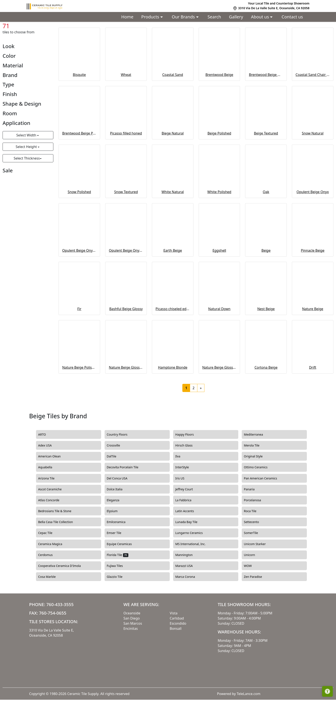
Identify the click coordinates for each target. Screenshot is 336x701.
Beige (36, 31)
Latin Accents (187, 533)
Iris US (183, 500)
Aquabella (48, 489)
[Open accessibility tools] (327, 691)
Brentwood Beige (219, 96)
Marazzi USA (187, 588)
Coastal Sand (172, 96)
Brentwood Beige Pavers (79, 155)
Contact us (292, 17)
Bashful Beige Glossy (126, 330)
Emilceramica (119, 544)
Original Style (256, 478)
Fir (79, 330)
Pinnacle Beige (312, 272)
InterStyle (184, 489)
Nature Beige (312, 330)
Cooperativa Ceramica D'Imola (62, 588)
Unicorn (252, 577)
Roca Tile (253, 533)
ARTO (46, 456)
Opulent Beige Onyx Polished (79, 272)
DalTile (115, 478)
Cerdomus (48, 577)
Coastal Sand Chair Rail (313, 96)
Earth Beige (172, 272)
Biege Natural (173, 155)
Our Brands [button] (184, 17)
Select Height (27, 168)
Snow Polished (79, 213)
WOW (251, 588)
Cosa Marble (50, 598)
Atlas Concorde (52, 522)
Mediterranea (256, 456)
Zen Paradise (255, 598)
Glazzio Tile (118, 598)
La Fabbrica (186, 522)
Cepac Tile (48, 555)
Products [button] (150, 17)
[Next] (200, 410)
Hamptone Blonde (172, 389)
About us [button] (260, 17)
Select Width (26, 157)
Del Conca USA (120, 500)
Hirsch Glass (187, 467)
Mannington (187, 577)
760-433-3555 (60, 626)
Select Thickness (27, 180)
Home (127, 17)
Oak (266, 213)
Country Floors (121, 456)
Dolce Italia (117, 511)
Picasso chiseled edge (173, 330)
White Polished (219, 213)
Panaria (252, 511)
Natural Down (219, 330)
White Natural (173, 213)
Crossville (116, 467)
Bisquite (79, 96)
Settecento (254, 544)
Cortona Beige (266, 389)
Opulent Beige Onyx (313, 213)
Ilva (180, 478)
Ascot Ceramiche (53, 511)
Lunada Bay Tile (189, 544)
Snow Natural (313, 155)
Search (214, 17)
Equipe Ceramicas (122, 565)
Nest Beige (266, 330)
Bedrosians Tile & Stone (58, 533)
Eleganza (116, 522)
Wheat (126, 96)
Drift (312, 389)
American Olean (52, 478)
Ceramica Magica (53, 565)
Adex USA (48, 467)
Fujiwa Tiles (117, 588)
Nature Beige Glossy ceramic (126, 389)
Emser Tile (118, 555)
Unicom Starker (258, 565)
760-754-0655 (52, 635)
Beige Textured (266, 155)
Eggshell (219, 272)
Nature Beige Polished (79, 389)
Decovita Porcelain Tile (126, 489)
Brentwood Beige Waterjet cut (266, 96)
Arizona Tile (49, 500)
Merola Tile (255, 467)
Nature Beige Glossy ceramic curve (219, 389)
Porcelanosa (255, 522)
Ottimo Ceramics (259, 489)
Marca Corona (188, 598)
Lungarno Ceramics (192, 555)
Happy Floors (187, 456)
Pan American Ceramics (264, 500)
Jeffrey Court (187, 511)
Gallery (236, 17)
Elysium (115, 533)
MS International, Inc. (193, 565)
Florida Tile (117, 577)
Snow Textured (126, 213)
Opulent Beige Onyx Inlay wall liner (126, 272)
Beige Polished (219, 155)
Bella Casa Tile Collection (58, 544)
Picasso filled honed (126, 155)
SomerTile (254, 555)
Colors (22, 31)
